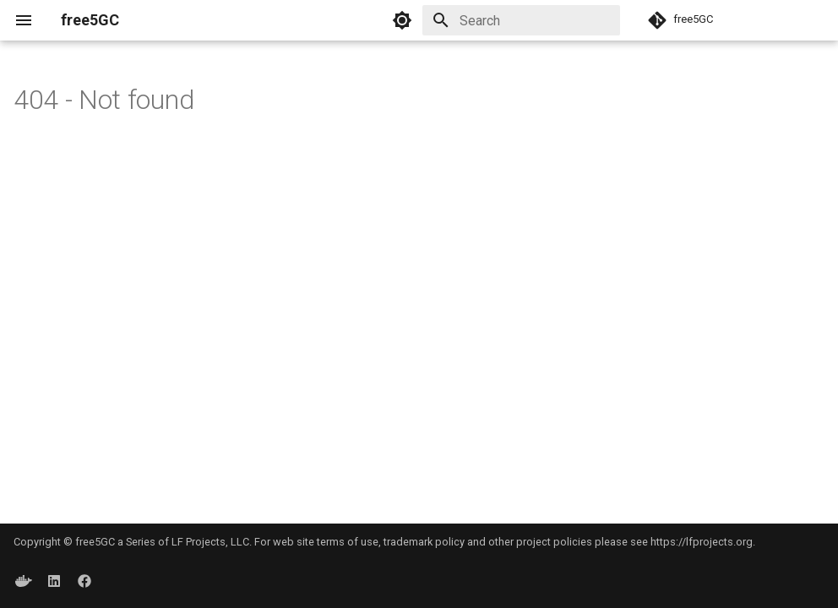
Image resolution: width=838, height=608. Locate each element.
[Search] (521, 20)
